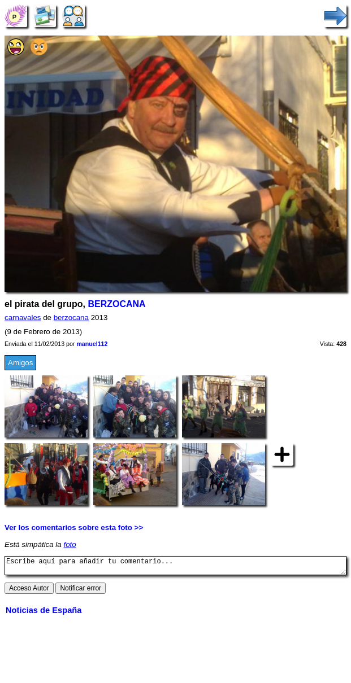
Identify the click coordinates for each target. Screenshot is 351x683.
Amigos (20, 362)
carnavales (23, 317)
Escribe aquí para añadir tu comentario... (175, 567)
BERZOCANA (116, 304)
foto (69, 544)
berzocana (71, 317)
